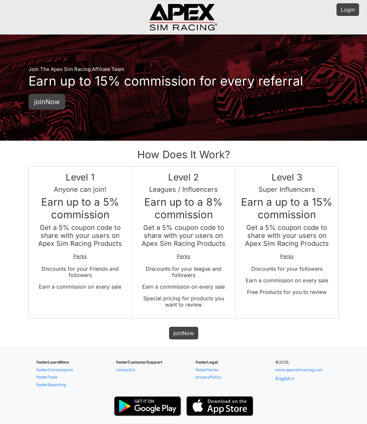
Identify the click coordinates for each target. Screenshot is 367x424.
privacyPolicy (208, 377)
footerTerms (207, 369)
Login (348, 9)
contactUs (125, 369)
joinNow (47, 102)
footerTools (46, 377)
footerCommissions (54, 369)
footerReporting (51, 384)
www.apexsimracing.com (299, 369)
